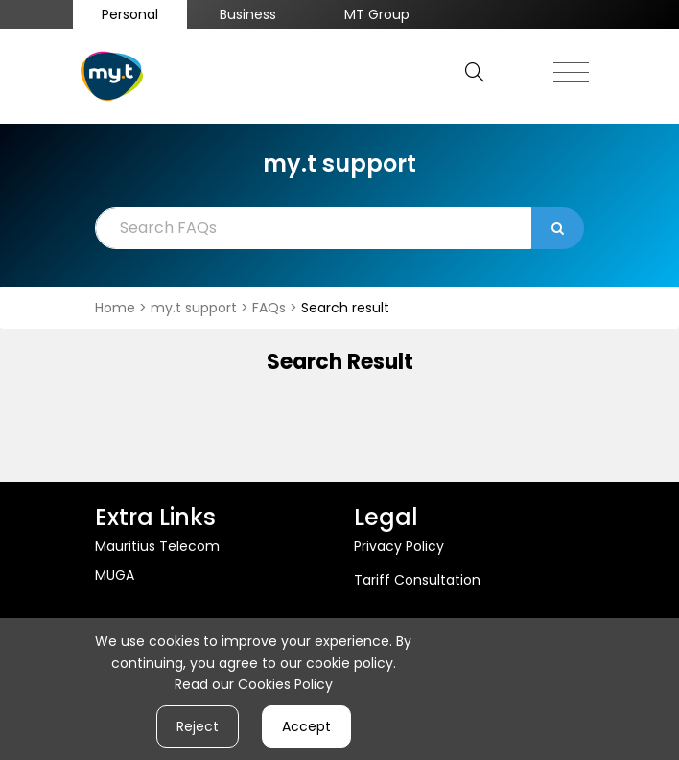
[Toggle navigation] (571, 67)
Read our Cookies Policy (254, 684)
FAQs (271, 307)
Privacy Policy (399, 546)
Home (117, 307)
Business (248, 14)
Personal (130, 14)
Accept (306, 726)
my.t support (196, 307)
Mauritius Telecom (157, 546)
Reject (197, 726)
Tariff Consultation (417, 579)
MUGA (114, 575)
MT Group (377, 14)
